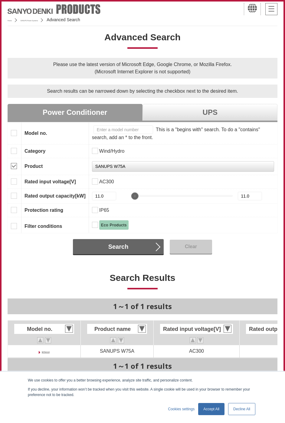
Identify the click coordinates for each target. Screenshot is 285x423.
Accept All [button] (211, 409)
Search (118, 246)
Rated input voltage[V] (50, 181)
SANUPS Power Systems (52, 19)
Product (34, 166)
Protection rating (44, 210)
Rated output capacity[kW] (55, 195)
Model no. (36, 133)
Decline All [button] (241, 409)
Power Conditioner (75, 112)
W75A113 (45, 351)
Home (13, 19)
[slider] (135, 196)
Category (35, 151)
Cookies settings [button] (181, 409)
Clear (191, 246)
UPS (210, 112)
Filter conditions (43, 226)
